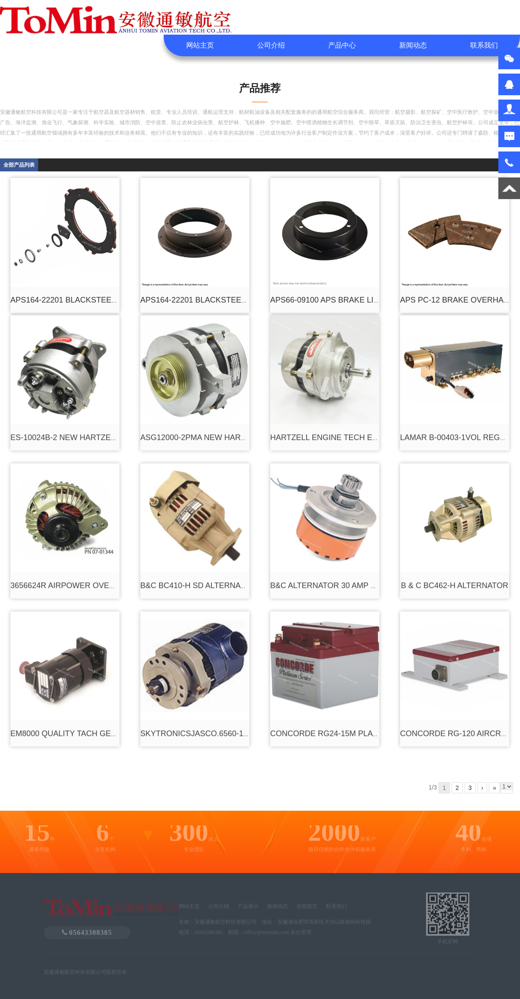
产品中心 (342, 45)
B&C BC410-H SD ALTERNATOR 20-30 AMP (218, 500)
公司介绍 (271, 45)
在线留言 (307, 910)
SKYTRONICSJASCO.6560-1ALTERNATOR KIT (224, 648)
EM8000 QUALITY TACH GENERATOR (79, 648)
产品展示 (248, 910)
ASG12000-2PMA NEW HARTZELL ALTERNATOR (228, 352)
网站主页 (200, 45)
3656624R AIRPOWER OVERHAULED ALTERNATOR (104, 500)
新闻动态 (413, 45)
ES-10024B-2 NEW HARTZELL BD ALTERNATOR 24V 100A (115, 352)
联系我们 (484, 45)
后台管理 (301, 936)
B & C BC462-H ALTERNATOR (454, 500)
